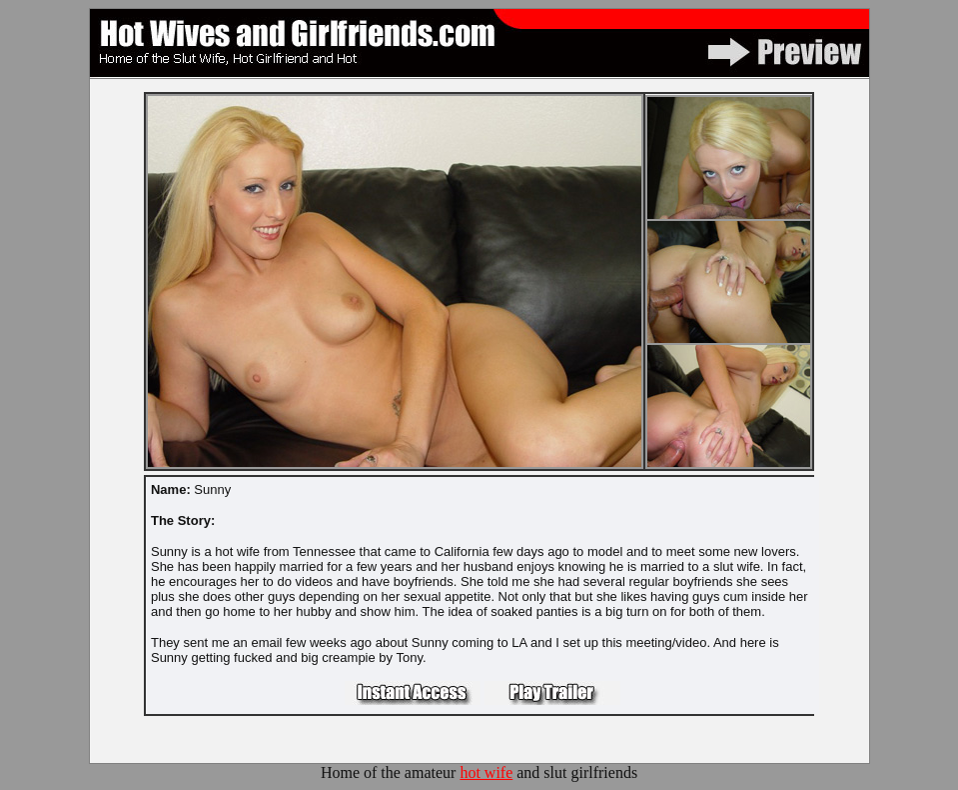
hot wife (486, 772)
